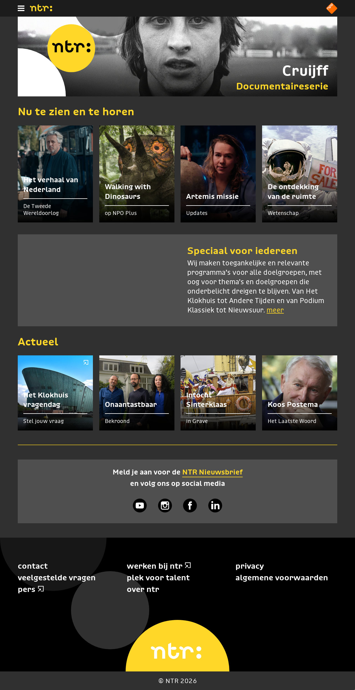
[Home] (41, 9)
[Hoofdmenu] (21, 8)
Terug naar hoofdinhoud (354, 689)
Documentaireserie (282, 86)
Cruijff (305, 70)
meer (275, 310)
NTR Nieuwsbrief (212, 472)
